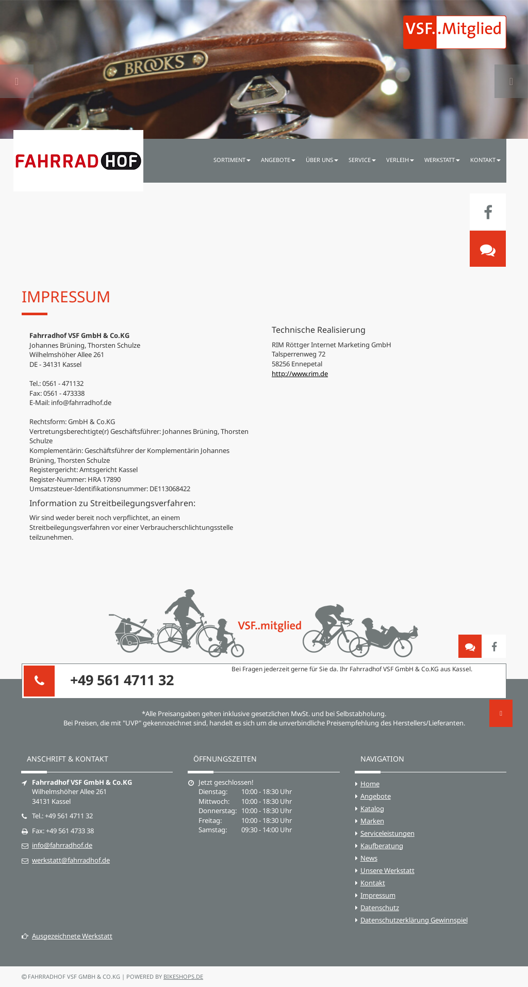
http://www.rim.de (300, 373)
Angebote (375, 796)
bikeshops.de (183, 976)
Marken (372, 821)
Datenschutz (379, 907)
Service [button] (362, 160)
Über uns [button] (322, 160)
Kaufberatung (381, 845)
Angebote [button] (278, 160)
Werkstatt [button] (442, 160)
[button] (17, 69)
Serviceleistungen (387, 833)
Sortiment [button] (232, 160)
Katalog (372, 808)
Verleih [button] (400, 160)
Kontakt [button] (485, 160)
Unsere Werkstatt (387, 870)
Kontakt (372, 882)
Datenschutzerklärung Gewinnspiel (414, 920)
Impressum (377, 895)
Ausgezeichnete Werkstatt (67, 936)
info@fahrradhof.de (62, 845)
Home (370, 783)
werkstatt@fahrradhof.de (71, 860)
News (368, 858)
